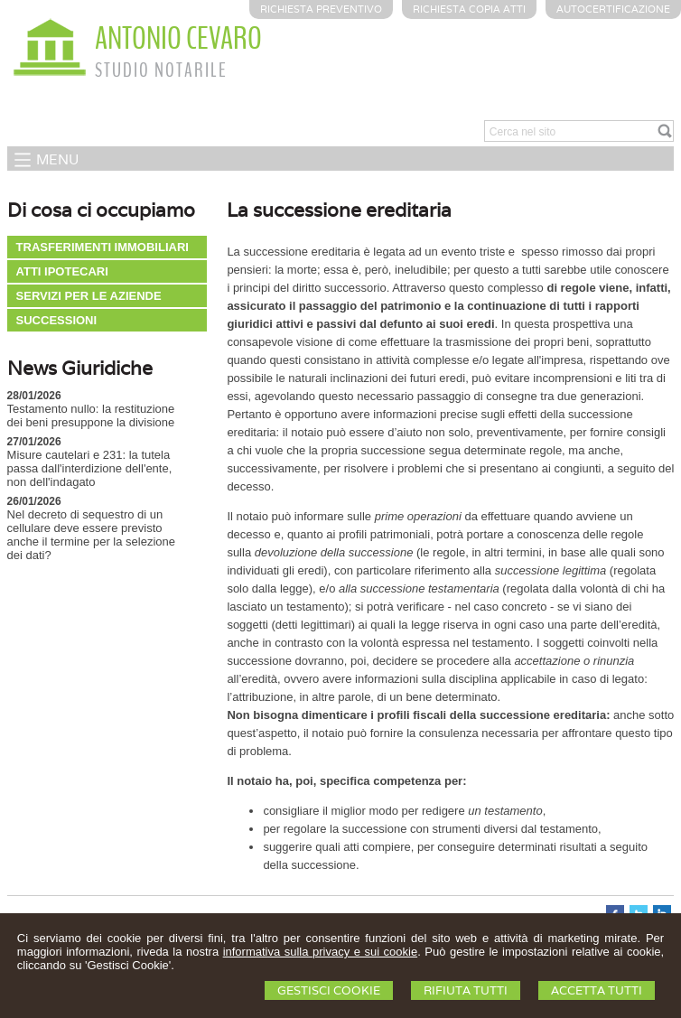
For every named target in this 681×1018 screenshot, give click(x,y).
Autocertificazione (613, 9)
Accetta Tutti (596, 990)
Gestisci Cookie (328, 990)
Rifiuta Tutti (466, 990)
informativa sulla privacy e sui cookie (320, 951)
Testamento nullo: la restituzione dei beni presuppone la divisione (91, 415)
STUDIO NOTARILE (161, 70)
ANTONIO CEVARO (178, 38)
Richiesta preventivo (321, 9)
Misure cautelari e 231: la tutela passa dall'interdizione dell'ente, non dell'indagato (90, 468)
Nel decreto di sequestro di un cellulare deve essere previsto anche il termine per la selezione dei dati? (91, 535)
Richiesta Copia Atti (469, 9)
